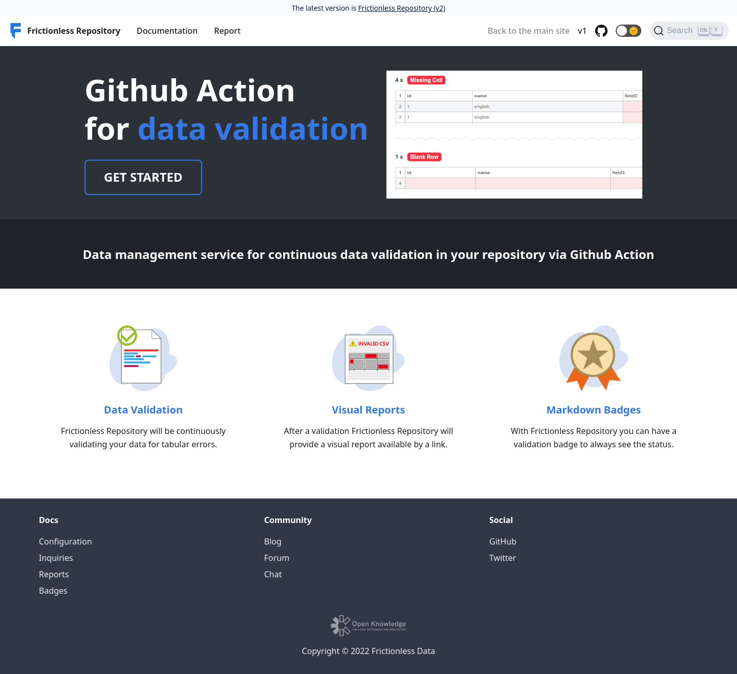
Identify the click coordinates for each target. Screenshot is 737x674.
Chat (273, 574)
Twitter (502, 557)
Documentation (167, 30)
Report (227, 30)
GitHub (502, 541)
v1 (582, 30)
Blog (272, 541)
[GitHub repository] (601, 31)
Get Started (143, 176)
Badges (53, 590)
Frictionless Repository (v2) (401, 8)
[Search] (689, 30)
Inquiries (56, 557)
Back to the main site (529, 30)
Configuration (65, 541)
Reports (54, 574)
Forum (276, 557)
